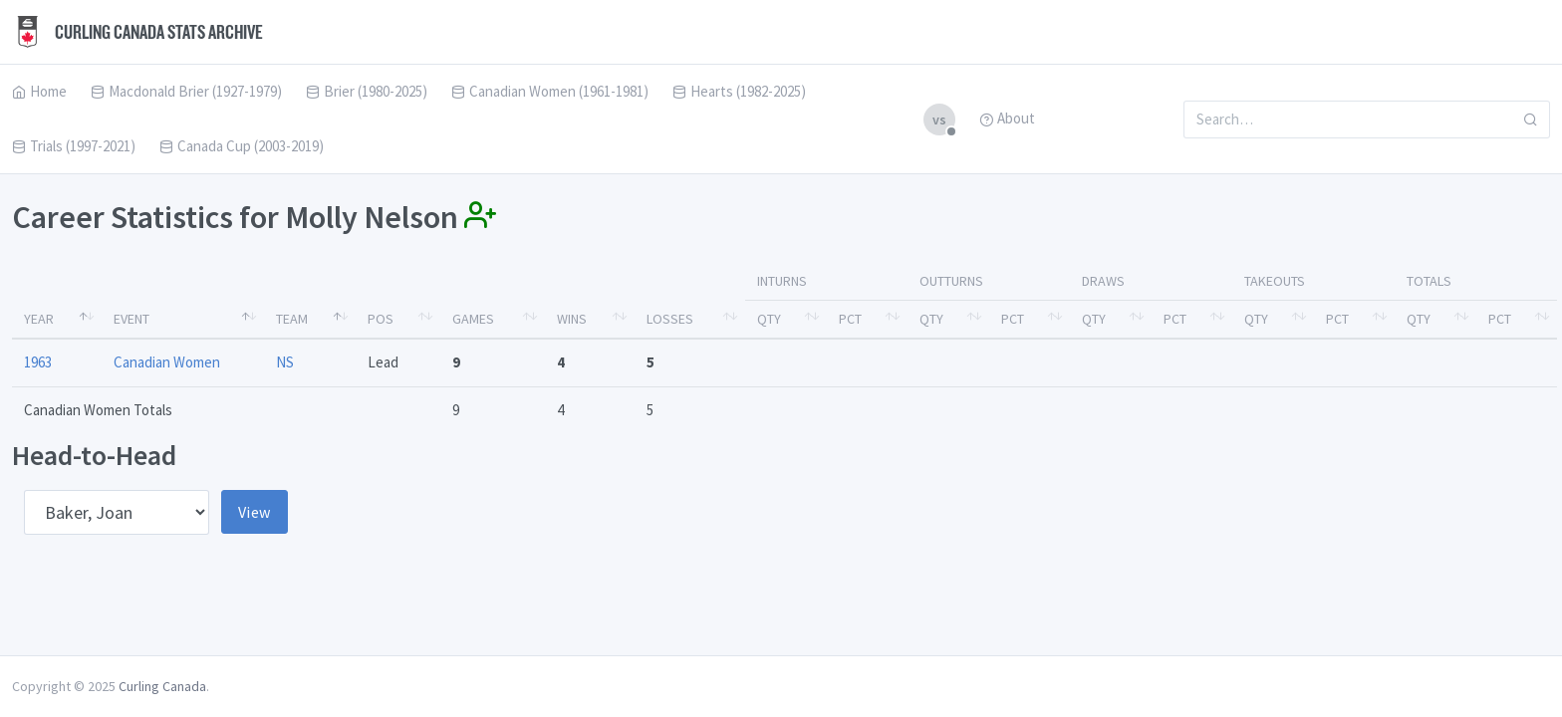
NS (285, 362)
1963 (38, 362)
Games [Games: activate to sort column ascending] (473, 319)
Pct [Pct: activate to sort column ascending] (850, 319)
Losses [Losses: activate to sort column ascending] (670, 319)
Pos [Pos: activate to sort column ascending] (380, 319)
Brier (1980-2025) (366, 91)
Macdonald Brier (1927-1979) (186, 91)
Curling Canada (162, 686)
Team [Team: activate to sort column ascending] (292, 319)
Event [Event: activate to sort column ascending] (131, 319)
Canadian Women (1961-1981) (550, 91)
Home (39, 91)
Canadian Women (167, 362)
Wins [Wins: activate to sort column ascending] (572, 319)
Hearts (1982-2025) (739, 91)
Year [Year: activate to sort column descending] (39, 319)
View (254, 512)
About (1007, 118)
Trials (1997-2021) (73, 145)
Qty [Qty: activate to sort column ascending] (769, 319)
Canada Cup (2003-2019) (241, 145)
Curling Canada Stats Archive (137, 32)
